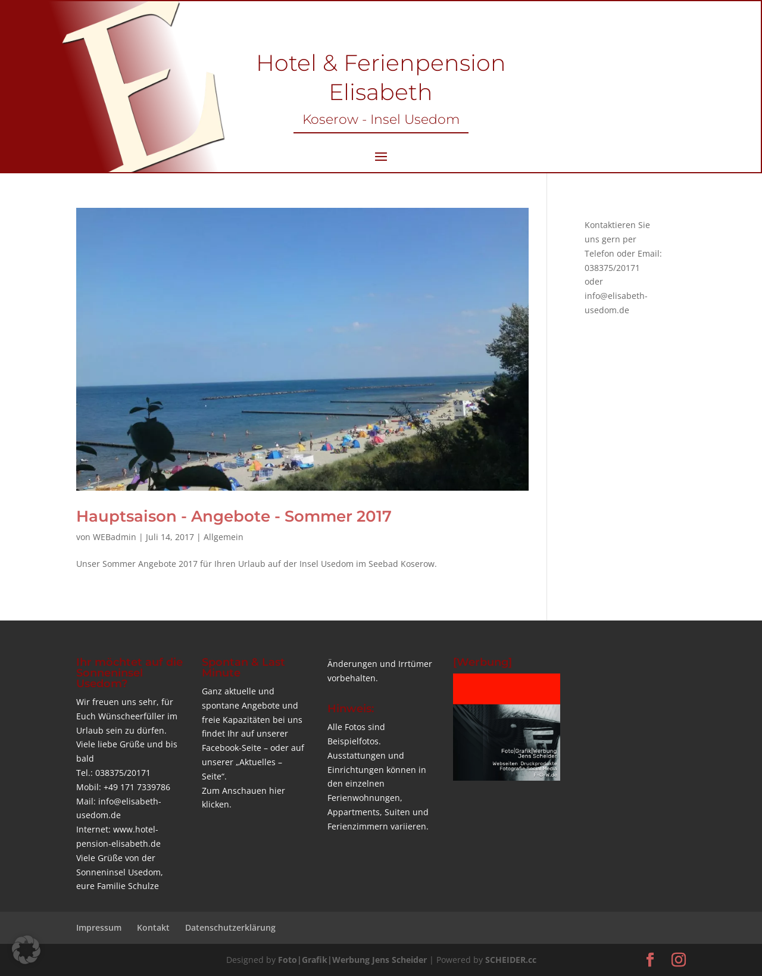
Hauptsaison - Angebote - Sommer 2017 (234, 516)
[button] (26, 950)
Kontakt (153, 927)
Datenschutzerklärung (230, 927)
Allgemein (223, 536)
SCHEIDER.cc (510, 959)
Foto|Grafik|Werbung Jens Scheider (352, 959)
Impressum (98, 927)
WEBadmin (114, 536)
